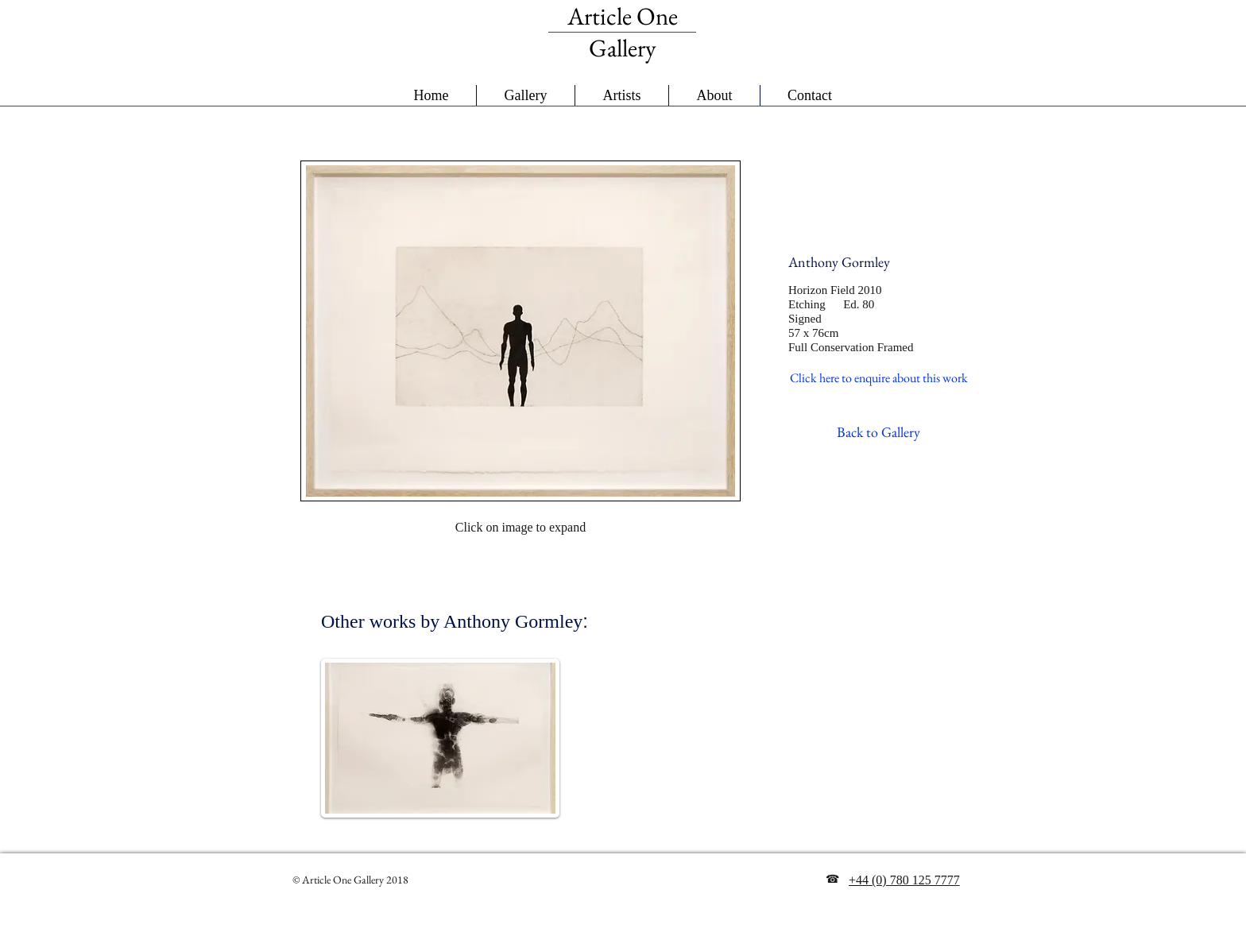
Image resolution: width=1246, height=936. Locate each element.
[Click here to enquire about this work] (878, 378)
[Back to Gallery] (878, 432)
